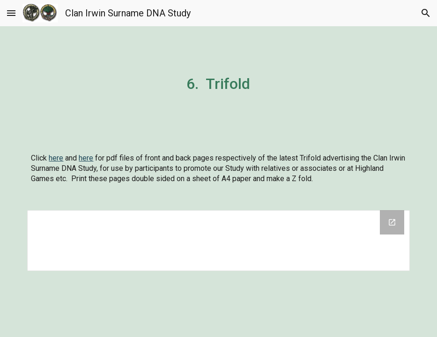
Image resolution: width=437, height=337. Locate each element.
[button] (11, 13)
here (56, 158)
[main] (218, 82)
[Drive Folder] (218, 240)
